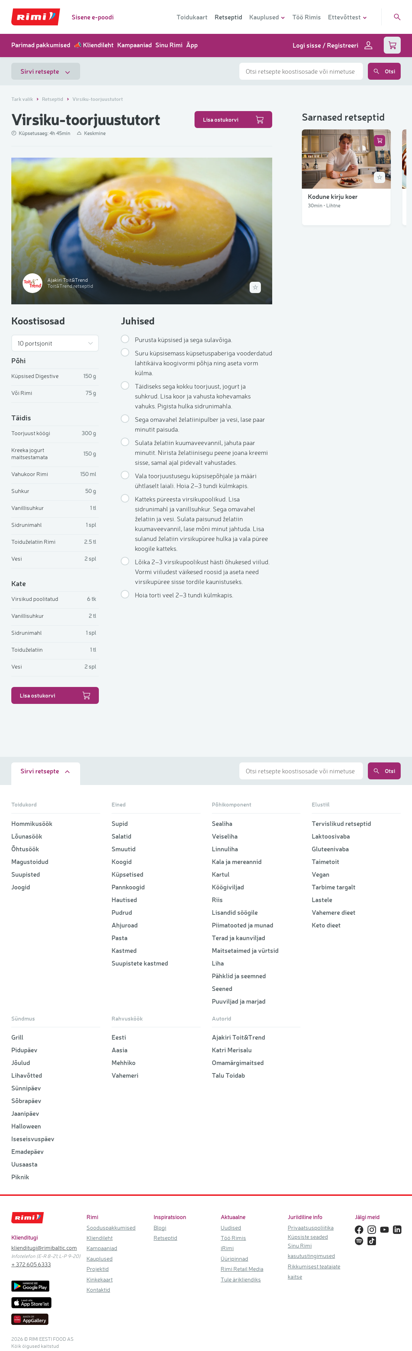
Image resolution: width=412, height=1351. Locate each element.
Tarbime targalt (334, 887)
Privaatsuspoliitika (311, 1227)
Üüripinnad (234, 1258)
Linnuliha (225, 849)
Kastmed (124, 950)
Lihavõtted (26, 1075)
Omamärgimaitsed (238, 1062)
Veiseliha (225, 836)
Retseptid (228, 17)
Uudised (231, 1227)
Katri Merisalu (232, 1050)
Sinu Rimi (169, 45)
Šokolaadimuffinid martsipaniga (334, 603)
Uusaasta (24, 1164)
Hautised (124, 899)
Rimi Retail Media (242, 1268)
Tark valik (22, 99)
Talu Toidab (228, 1075)
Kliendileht (99, 1237)
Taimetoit (325, 861)
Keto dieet (326, 925)
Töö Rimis (306, 17)
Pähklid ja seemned (239, 976)
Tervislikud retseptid (341, 823)
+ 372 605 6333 (31, 1264)
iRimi (227, 1248)
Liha (218, 963)
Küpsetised (127, 874)
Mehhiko (124, 1062)
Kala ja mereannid (237, 861)
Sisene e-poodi (93, 17)
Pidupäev (24, 1050)
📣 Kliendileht (94, 45)
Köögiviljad (228, 887)
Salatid (121, 836)
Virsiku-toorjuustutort (97, 99)
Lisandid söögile (235, 912)
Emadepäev (27, 1151)
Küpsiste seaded (308, 1236)
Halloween (26, 1126)
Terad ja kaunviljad (238, 937)
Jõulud (20, 1062)
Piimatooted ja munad (242, 925)
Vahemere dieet (334, 912)
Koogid (122, 861)
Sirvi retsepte (45, 71)
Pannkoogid (128, 887)
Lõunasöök (26, 836)
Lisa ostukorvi (233, 119)
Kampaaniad (134, 45)
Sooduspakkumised (111, 1227)
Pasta (119, 937)
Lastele (322, 899)
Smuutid (124, 849)
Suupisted (25, 874)
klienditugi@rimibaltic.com (44, 1247)
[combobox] (301, 71)
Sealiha (222, 823)
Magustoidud (29, 861)
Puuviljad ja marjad (238, 1001)
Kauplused (99, 1258)
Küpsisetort (324, 502)
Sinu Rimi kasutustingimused (311, 1250)
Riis (217, 899)
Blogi (160, 1227)
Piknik (20, 1177)
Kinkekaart (99, 1279)
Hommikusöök (32, 823)
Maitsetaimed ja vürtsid (245, 950)
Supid (120, 823)
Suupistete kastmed (140, 963)
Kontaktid (98, 1289)
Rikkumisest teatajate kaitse (314, 1271)
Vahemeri (125, 1075)
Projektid (97, 1268)
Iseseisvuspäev (32, 1138)
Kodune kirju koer (333, 203)
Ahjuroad (125, 925)
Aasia (119, 1050)
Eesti (119, 1037)
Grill (17, 1037)
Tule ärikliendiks (241, 1279)
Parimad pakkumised (40, 45)
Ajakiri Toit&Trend (238, 1037)
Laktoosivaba (331, 836)
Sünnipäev (26, 1088)
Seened (222, 988)
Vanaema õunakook (335, 704)
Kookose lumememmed (340, 405)
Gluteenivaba (330, 849)
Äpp (192, 45)
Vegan (320, 874)
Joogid (20, 887)
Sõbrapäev (26, 1100)
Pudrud (122, 912)
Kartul (220, 874)
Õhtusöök (25, 849)
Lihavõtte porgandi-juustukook (336, 304)
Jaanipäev (25, 1113)
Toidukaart (192, 17)
